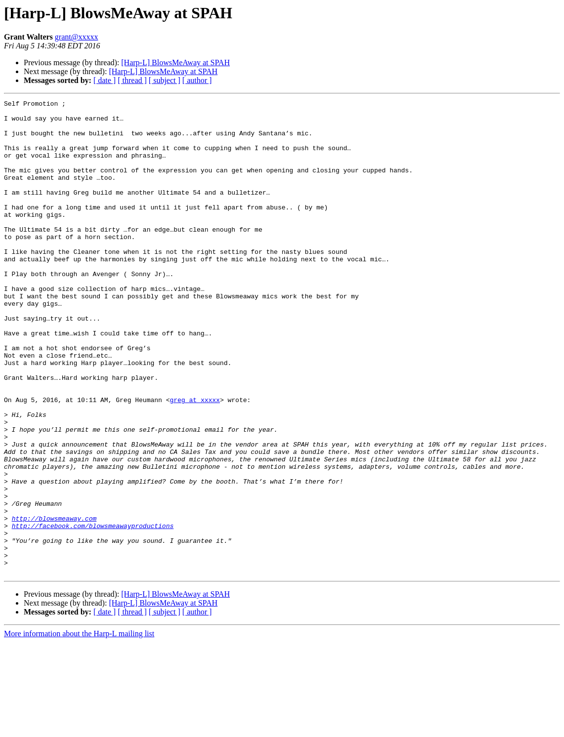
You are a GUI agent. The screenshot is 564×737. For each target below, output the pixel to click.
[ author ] (197, 80)
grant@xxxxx (76, 37)
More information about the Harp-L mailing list (79, 728)
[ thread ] (132, 80)
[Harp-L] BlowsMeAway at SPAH (175, 62)
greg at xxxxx (194, 460)
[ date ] (104, 80)
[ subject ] (164, 80)
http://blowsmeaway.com (54, 602)
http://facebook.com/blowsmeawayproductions (93, 611)
